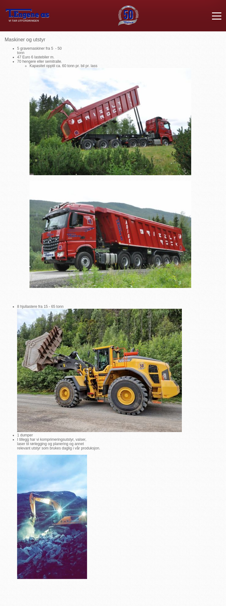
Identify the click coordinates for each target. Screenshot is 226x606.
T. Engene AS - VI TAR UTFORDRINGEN (27, 16)
